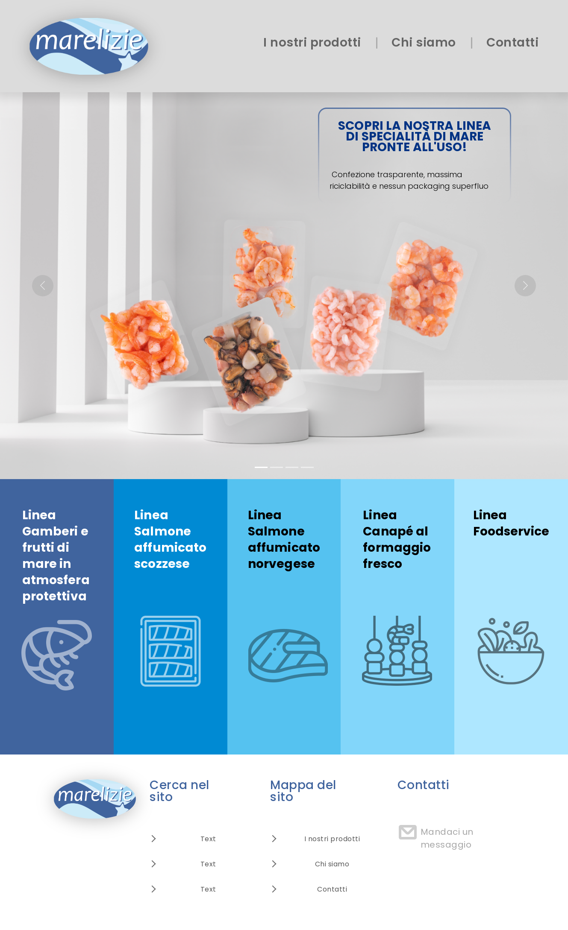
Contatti (512, 42)
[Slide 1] (261, 467)
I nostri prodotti (312, 42)
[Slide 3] (291, 467)
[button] (42, 285)
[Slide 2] (276, 467)
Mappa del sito (303, 791)
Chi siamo (423, 42)
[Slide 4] (307, 467)
